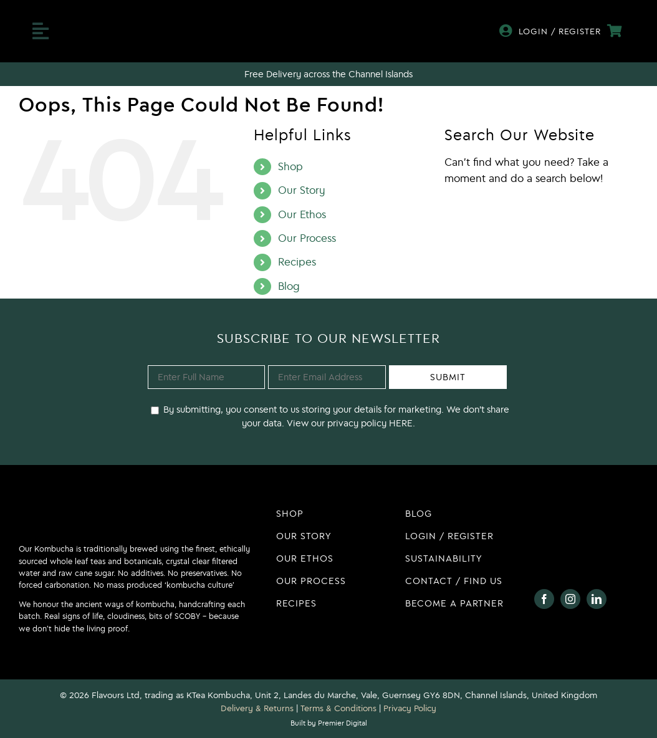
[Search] (456, 211)
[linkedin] (597, 599)
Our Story (301, 190)
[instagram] (570, 599)
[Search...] (541, 211)
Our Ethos (302, 214)
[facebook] (544, 599)
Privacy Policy (409, 708)
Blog (289, 286)
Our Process (307, 238)
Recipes (297, 262)
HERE (399, 423)
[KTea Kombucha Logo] (328, 19)
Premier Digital (342, 722)
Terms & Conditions (338, 708)
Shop (290, 166)
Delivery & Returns (257, 708)
